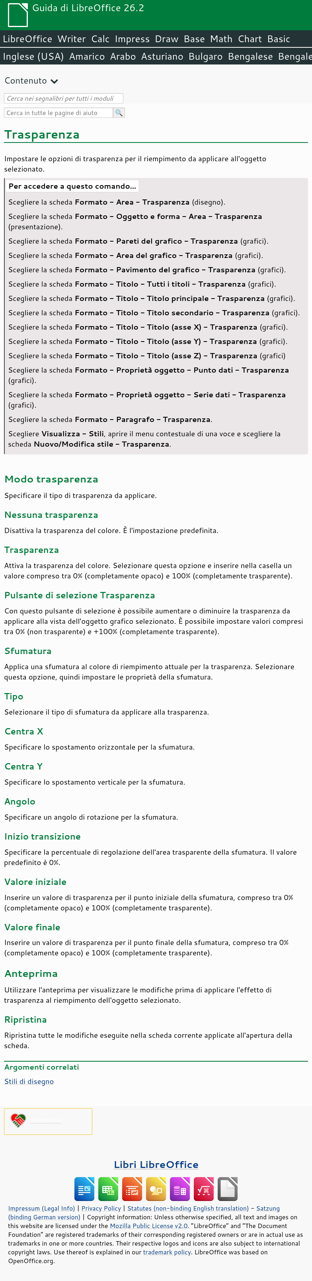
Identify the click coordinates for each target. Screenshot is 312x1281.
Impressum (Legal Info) (41, 1208)
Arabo (123, 56)
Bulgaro (205, 56)
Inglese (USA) (33, 56)
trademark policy (167, 1252)
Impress (132, 38)
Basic (278, 38)
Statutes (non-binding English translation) (188, 1208)
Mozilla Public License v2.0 (149, 1225)
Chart (249, 38)
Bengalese (250, 56)
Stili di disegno (29, 1081)
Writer (71, 38)
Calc (100, 38)
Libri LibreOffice (156, 1164)
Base (194, 38)
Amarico (87, 56)
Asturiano (162, 56)
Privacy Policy (101, 1208)
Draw (166, 38)
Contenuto (25, 80)
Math (221, 38)
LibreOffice (27, 38)
